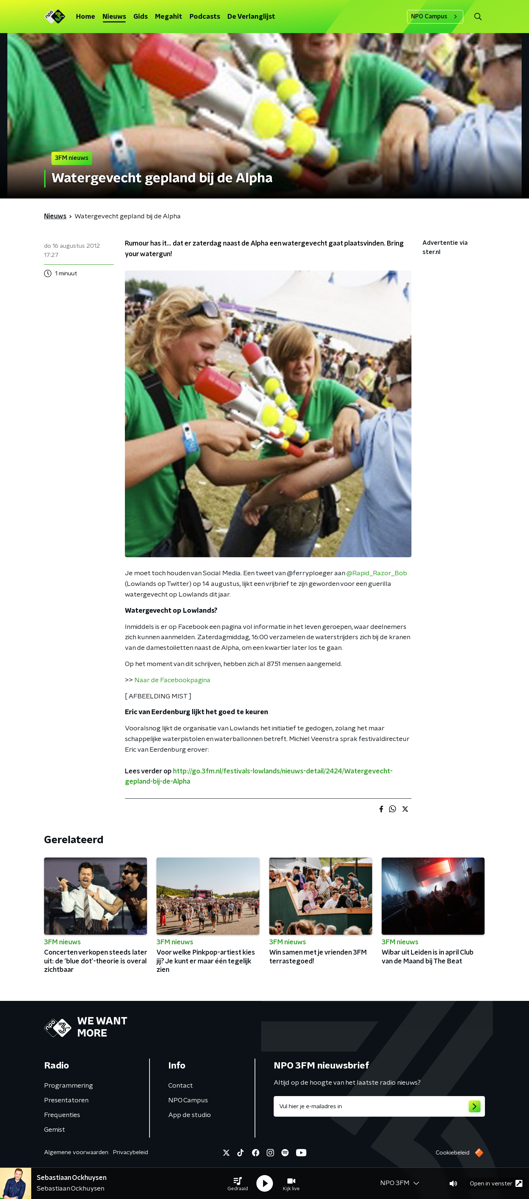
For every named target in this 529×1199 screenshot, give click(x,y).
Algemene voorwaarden (76, 1152)
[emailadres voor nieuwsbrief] (379, 1106)
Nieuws (114, 17)
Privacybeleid (130, 1152)
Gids (140, 17)
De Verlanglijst (251, 17)
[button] (237, 1183)
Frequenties (62, 1115)
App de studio (189, 1115)
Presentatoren (66, 1100)
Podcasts (205, 17)
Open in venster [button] (496, 1183)
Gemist (54, 1130)
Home (85, 17)
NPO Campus (435, 16)
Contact (180, 1085)
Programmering (68, 1085)
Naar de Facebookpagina (172, 680)
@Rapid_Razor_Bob (376, 573)
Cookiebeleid (452, 1153)
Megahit (168, 17)
